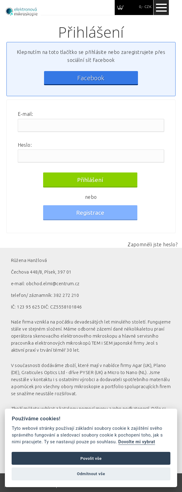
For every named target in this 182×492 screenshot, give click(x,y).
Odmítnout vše (91, 473)
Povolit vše (91, 458)
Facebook (91, 77)
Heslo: (25, 145)
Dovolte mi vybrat (136, 442)
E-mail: (25, 114)
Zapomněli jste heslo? (152, 244)
